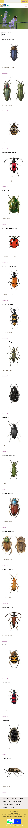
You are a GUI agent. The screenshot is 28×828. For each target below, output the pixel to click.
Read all (5, 73)
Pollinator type (6, 32)
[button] (14, 52)
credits (21, 825)
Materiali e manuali (8, 804)
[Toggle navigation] (26, 6)
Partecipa (18, 804)
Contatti (12, 807)
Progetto (5, 798)
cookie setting (12, 825)
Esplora (14, 798)
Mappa (5, 807)
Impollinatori (6, 801)
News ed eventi (17, 801)
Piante (21, 798)
